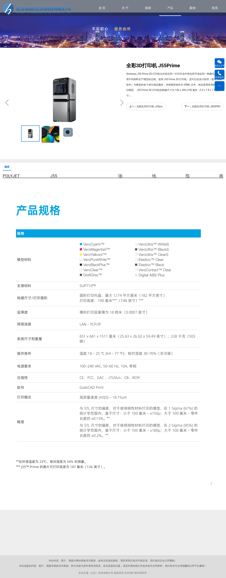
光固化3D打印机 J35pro (149, 106)
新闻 (148, 8)
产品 (170, 8)
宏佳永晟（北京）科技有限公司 (96, 572)
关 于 (125, 8)
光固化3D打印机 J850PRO (206, 106)
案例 (192, 8)
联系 (215, 8)
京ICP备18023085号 (135, 572)
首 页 (102, 8)
